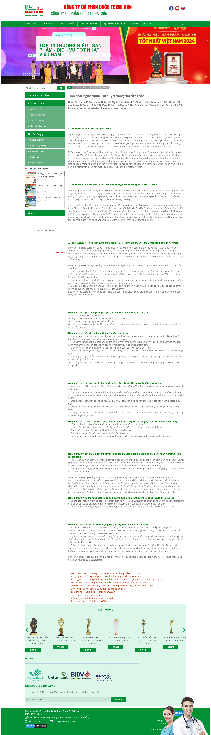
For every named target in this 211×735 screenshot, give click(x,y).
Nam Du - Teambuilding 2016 (49, 197)
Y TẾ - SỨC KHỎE (80, 87)
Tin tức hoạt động (36, 168)
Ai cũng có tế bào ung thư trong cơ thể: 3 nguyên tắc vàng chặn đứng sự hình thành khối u (116, 579)
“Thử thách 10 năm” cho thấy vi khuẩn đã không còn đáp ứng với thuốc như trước (112, 585)
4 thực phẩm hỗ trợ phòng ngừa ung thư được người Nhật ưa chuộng (106, 576)
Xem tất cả (60, 252)
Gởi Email (119, 699)
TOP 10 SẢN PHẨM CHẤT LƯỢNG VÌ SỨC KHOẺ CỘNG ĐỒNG (147, 640)
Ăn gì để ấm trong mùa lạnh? (85, 594)
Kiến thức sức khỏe (99, 87)
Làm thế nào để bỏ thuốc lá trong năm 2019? (93, 591)
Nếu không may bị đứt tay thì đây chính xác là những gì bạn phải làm (106, 573)
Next (185, 630)
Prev (27, 630)
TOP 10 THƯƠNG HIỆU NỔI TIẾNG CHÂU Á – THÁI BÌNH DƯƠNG (92, 640)
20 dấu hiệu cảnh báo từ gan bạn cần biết (92, 597)
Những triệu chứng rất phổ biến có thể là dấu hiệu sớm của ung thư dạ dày (108, 582)
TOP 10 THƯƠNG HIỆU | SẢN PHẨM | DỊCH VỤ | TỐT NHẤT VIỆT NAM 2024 (37, 640)
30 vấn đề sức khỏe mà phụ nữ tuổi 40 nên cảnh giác (98, 588)
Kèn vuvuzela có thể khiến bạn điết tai (90, 601)
